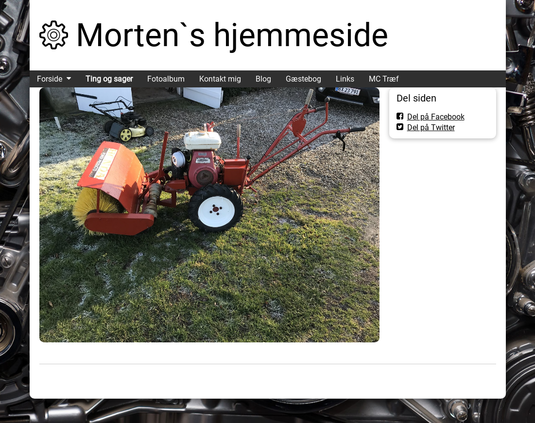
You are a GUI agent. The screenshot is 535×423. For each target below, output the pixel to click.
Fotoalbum (166, 79)
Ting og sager (109, 79)
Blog (263, 79)
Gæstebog (303, 79)
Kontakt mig (220, 79)
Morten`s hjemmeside (232, 35)
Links (345, 79)
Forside (49, 79)
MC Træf (384, 79)
